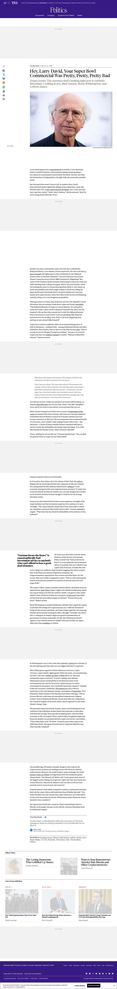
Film (45, 839)
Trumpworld (39, 15)
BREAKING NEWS (32, 3)
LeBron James (75, 837)
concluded (79, 304)
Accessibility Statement (10, 978)
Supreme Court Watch (66, 15)
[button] (3, 67)
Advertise (89, 965)
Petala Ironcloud (10, 920)
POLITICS (43, 3)
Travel (70, 965)
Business (51, 839)
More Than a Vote (47, 590)
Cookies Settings (43, 978)
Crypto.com (71, 595)
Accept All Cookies (93, 985)
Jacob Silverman (86, 868)
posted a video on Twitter (39, 774)
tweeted (80, 509)
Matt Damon (64, 837)
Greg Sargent (83, 920)
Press (98, 965)
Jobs (103, 965)
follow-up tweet (52, 675)
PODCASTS (86, 3)
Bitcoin (56, 837)
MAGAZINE (66, 3)
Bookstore (76, 965)
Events (65, 965)
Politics (33, 842)
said (78, 329)
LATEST (23, 3)
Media (79, 15)
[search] (8, 3)
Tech (68, 839)
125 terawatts (60, 688)
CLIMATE (51, 3)
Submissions (109, 965)
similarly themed (52, 334)
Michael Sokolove (32, 866)
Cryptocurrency (46, 837)
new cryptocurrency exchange (57, 189)
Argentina (77, 691)
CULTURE (58, 3)
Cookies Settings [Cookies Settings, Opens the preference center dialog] (80, 985)
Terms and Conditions (23, 978)
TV (42, 839)
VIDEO (93, 3)
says (76, 693)
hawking (46, 623)
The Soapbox (75, 839)
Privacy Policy (34, 978)
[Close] (114, 985)
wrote (79, 716)
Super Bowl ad (55, 169)
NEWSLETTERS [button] (76, 3)
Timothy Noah (34, 66)
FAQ (94, 965)
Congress (50, 15)
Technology (60, 839)
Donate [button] (83, 965)
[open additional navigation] (5, 3)
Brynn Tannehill (47, 920)
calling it (70, 486)
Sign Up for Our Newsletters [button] (32, 974)
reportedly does (42, 404)
